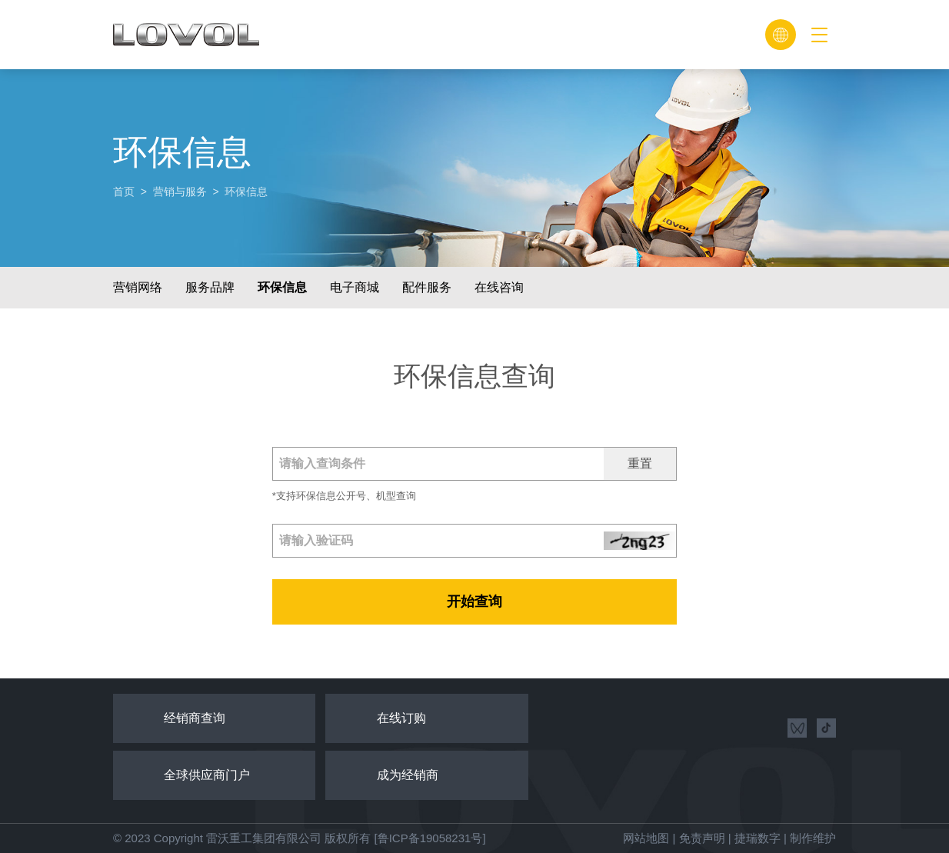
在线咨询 (499, 287)
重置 (640, 463)
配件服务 (426, 287)
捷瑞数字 (757, 838)
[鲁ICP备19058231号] (429, 838)
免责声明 (702, 838)
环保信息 (282, 287)
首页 (124, 191)
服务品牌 (210, 287)
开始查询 (474, 601)
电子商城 (354, 287)
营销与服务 (180, 191)
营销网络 (137, 287)
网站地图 (646, 838)
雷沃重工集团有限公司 (263, 838)
